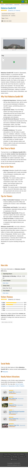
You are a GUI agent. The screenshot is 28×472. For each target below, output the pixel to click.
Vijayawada (16, 4)
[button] (14, 62)
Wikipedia (5, 371)
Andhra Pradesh (9, 4)
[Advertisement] (14, 30)
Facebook (14, 459)
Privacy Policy (7, 454)
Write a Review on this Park (7, 322)
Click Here (5, 283)
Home (2, 4)
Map (3, 55)
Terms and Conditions (18, 454)
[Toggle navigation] (22, 2)
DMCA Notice (6, 456)
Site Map (15, 456)
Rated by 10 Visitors (14, 10)
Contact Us (22, 456)
